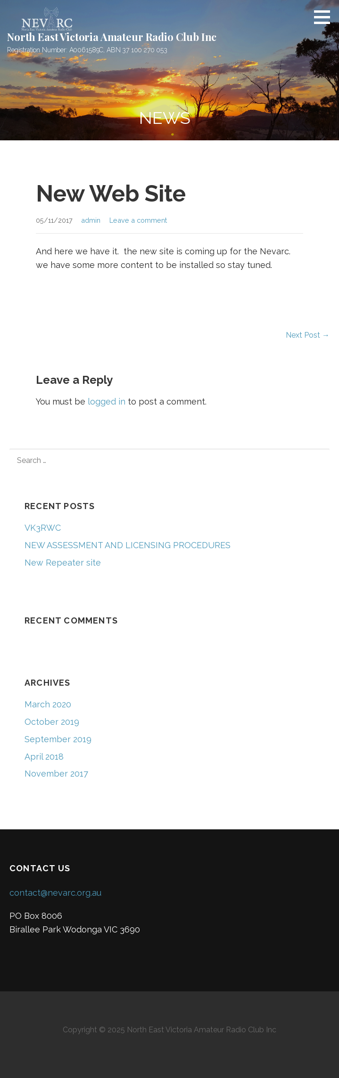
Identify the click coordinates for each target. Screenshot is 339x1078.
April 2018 (44, 757)
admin (90, 220)
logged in (106, 401)
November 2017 (56, 773)
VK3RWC (43, 528)
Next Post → (308, 335)
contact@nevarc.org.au (55, 893)
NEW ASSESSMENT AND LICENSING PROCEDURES (128, 545)
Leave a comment (138, 220)
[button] (325, 17)
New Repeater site (63, 562)
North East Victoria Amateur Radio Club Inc (111, 37)
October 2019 (52, 722)
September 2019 (58, 739)
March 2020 (48, 704)
